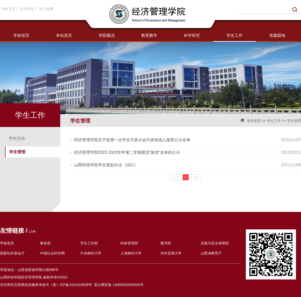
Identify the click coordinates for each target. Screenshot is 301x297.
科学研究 (192, 35)
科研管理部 (129, 243)
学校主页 (8, 9)
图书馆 (166, 243)
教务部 (45, 243)
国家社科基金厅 (12, 253)
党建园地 (277, 35)
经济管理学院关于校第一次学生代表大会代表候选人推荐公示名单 (132, 140)
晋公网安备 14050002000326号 (118, 285)
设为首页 (27, 9)
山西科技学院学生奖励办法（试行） (106, 165)
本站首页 (64, 35)
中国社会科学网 (52, 253)
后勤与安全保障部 (215, 243)
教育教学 (149, 35)
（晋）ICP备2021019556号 (70, 285)
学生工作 (235, 35)
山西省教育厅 (211, 253)
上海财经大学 (130, 253)
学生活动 (17, 138)
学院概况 (107, 35)
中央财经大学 (90, 253)
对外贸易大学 (171, 253)
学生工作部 (89, 243)
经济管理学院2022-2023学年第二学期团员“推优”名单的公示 (127, 152)
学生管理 (294, 121)
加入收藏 (46, 9)
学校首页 (21, 35)
